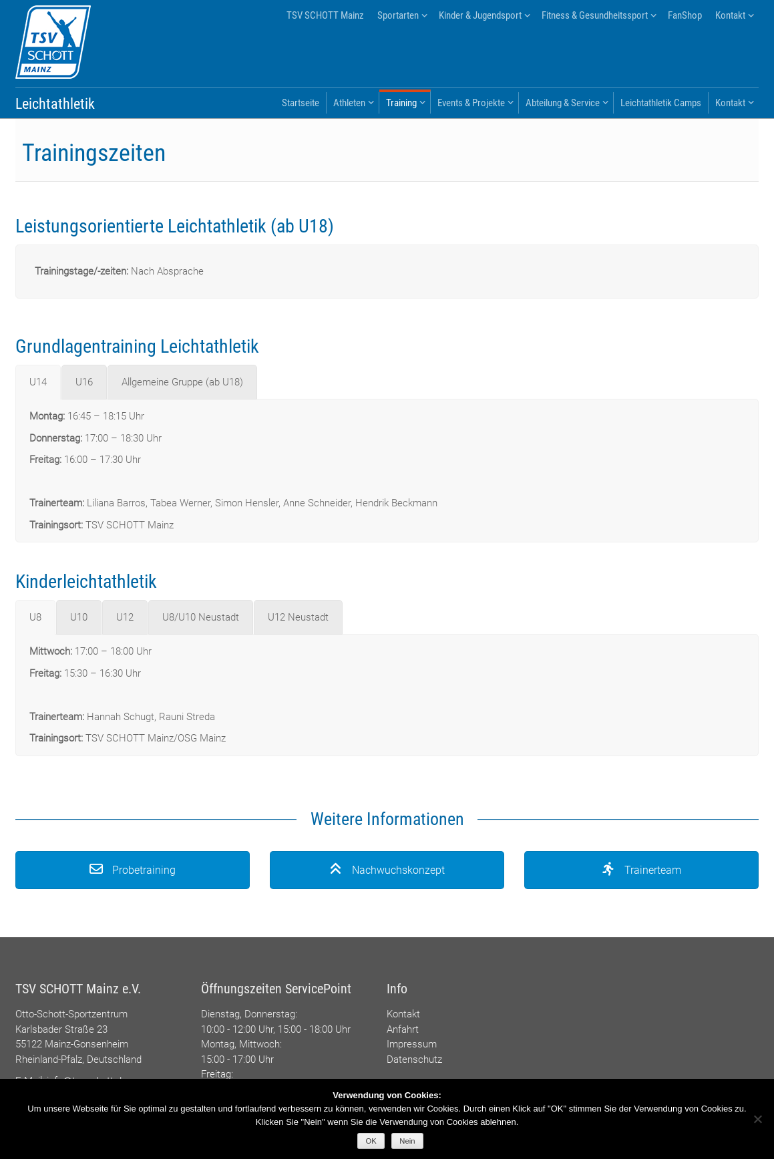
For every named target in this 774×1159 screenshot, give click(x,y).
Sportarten (398, 15)
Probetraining (132, 870)
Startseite (300, 103)
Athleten (349, 103)
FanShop (685, 15)
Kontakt (730, 15)
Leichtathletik (55, 104)
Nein (407, 1141)
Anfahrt (403, 1029)
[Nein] (757, 1119)
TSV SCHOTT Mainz (325, 15)
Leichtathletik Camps (660, 103)
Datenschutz (414, 1059)
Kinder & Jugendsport (480, 15)
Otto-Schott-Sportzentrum (71, 1014)
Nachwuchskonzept (387, 870)
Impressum (412, 1044)
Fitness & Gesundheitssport (595, 15)
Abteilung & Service (563, 103)
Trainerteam (641, 870)
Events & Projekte (471, 103)
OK (371, 1141)
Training (401, 103)
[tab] (38, 382)
